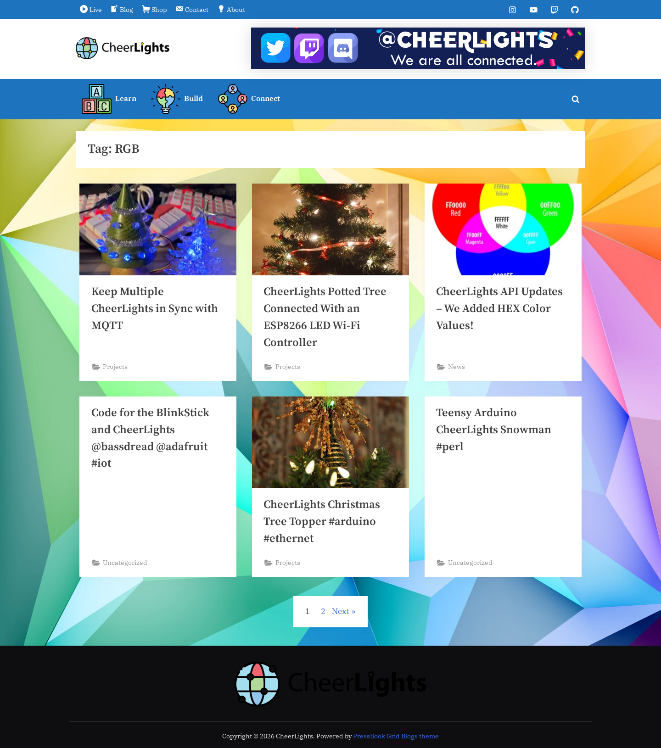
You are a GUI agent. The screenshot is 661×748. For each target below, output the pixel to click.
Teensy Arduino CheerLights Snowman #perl (494, 432)
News (456, 368)
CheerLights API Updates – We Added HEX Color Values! (500, 309)
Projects (115, 368)
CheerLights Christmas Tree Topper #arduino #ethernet (323, 524)
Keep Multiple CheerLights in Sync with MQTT (155, 309)
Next (340, 614)
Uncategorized (125, 565)
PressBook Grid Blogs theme (396, 736)
